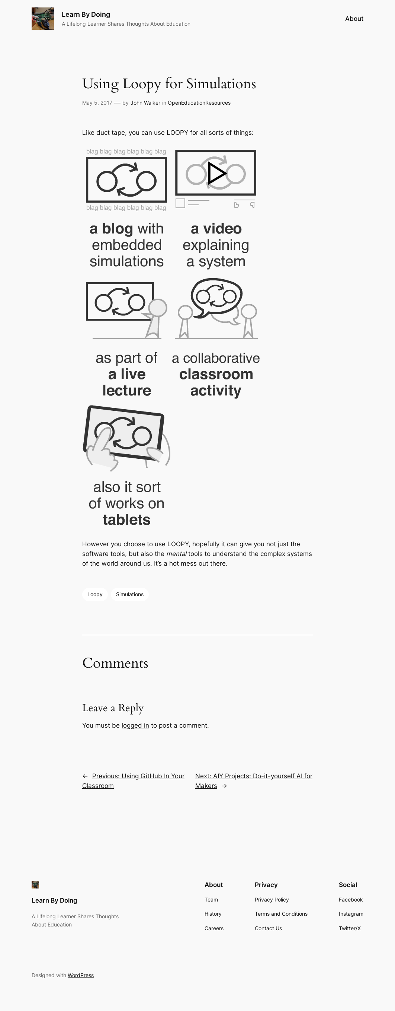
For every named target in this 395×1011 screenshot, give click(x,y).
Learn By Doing (86, 14)
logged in (135, 725)
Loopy (95, 594)
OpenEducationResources (199, 102)
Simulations (130, 594)
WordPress (81, 975)
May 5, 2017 (97, 102)
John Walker (145, 102)
